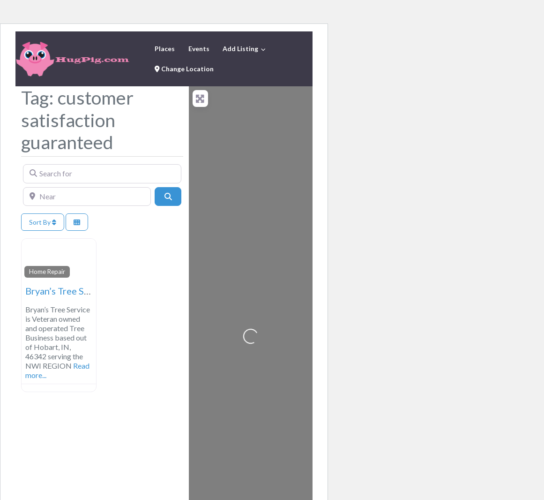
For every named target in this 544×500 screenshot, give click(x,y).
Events (198, 49)
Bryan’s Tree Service (67, 290)
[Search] (168, 196)
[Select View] (77, 222)
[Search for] (102, 173)
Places (165, 49)
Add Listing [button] (240, 49)
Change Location (184, 69)
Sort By (42, 222)
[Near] (87, 196)
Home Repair (47, 271)
